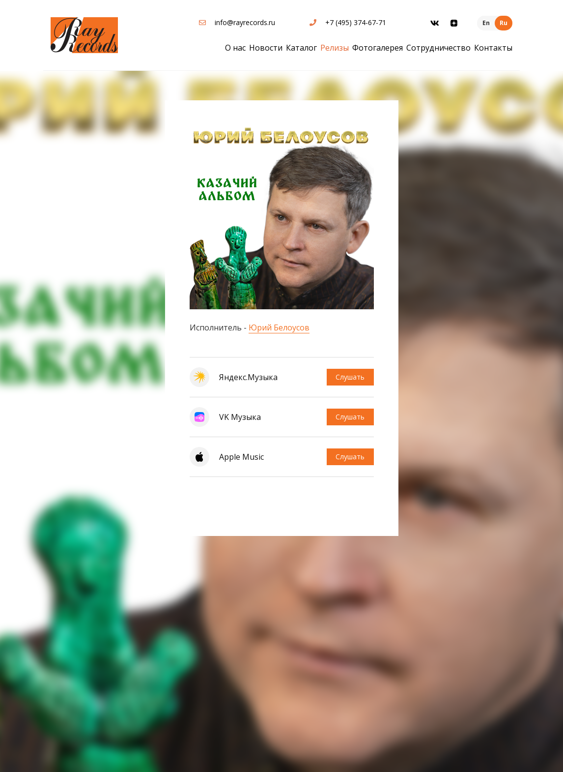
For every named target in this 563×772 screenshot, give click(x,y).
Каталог (301, 47)
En (486, 23)
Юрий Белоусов (279, 327)
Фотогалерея (377, 47)
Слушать (349, 377)
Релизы (334, 47)
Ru (503, 23)
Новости (265, 47)
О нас (235, 47)
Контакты (493, 47)
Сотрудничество (438, 47)
